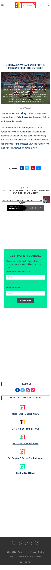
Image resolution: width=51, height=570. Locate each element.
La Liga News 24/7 (35, 208)
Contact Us (23, 552)
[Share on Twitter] (27, 168)
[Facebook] (14, 543)
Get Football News (25, 473)
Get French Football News (25, 414)
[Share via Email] (38, 168)
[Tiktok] (37, 543)
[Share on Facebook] (22, 168)
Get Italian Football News (26, 443)
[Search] (48, 5)
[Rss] (31, 543)
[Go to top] (25, 562)
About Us (11, 552)
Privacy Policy (37, 552)
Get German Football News (25, 428)
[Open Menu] (2, 5)
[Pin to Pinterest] (33, 168)
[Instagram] (26, 543)
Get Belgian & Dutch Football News (25, 458)
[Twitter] (20, 543)
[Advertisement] (25, 34)
